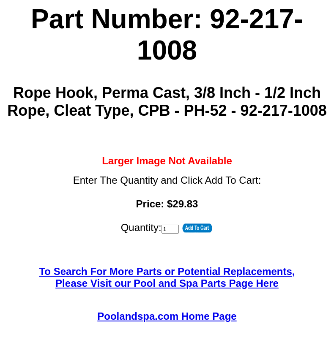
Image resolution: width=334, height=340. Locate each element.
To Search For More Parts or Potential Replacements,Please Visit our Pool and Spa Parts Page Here (167, 277)
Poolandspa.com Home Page (166, 316)
